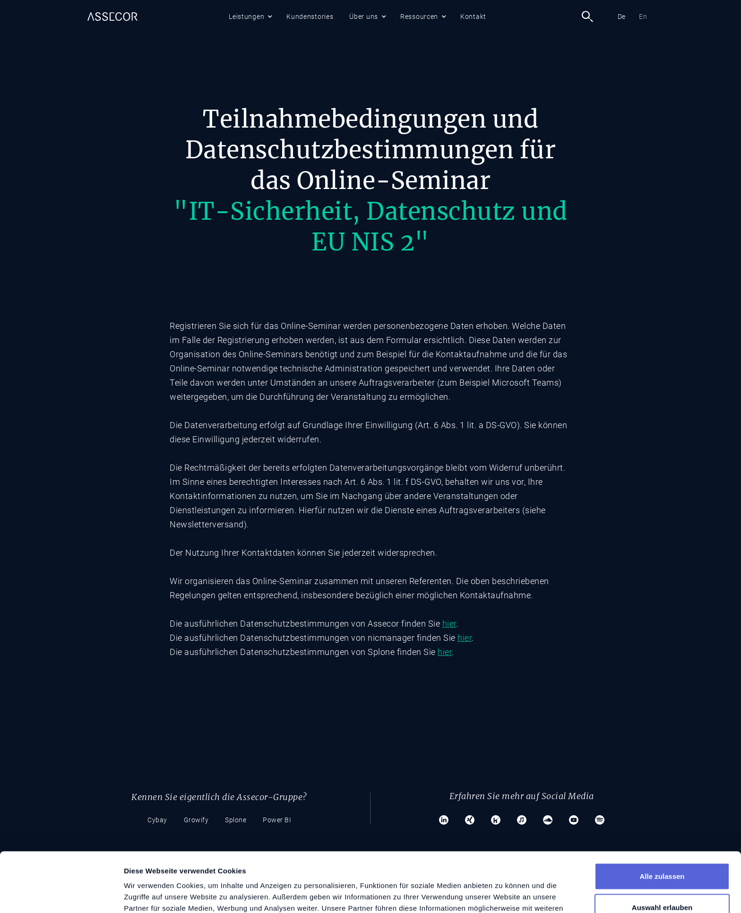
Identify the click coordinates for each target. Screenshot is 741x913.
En (643, 16)
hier (449, 624)
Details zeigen (502, 894)
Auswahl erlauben (662, 851)
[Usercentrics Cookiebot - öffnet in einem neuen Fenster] (61, 894)
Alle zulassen (661, 820)
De (622, 16)
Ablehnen (662, 882)
